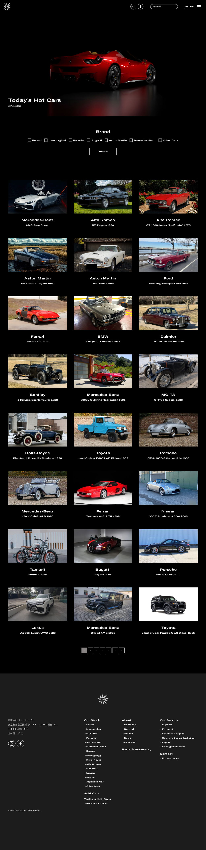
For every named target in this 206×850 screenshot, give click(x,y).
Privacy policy (170, 758)
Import (166, 742)
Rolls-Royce (93, 759)
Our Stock (92, 720)
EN (191, 6)
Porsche (91, 737)
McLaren (91, 733)
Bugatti (90, 750)
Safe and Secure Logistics (178, 737)
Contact (166, 754)
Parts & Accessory (136, 749)
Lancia (90, 773)
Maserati (91, 768)
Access (129, 733)
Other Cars (93, 786)
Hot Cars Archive (96, 803)
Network (129, 729)
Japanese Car (95, 781)
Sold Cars (92, 793)
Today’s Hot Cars (97, 799)
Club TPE (130, 742)
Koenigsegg (93, 755)
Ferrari (90, 724)
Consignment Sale (173, 746)
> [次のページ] (121, 651)
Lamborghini (94, 729)
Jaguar (90, 777)
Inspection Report (173, 733)
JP (185, 6)
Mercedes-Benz (96, 746)
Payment (167, 729)
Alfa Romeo (93, 764)
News (127, 737)
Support (167, 724)
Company (130, 724)
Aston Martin (94, 742)
